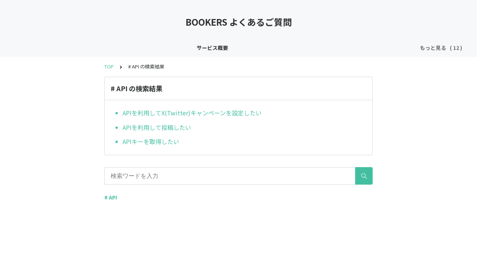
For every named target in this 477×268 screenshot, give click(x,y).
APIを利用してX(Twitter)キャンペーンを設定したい (192, 112)
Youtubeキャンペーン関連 (345, 47)
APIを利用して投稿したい (157, 127)
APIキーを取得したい (151, 141)
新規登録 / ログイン (127, 47)
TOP (109, 66)
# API (110, 197)
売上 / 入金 (399, 47)
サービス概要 (31, 47)
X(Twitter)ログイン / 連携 (192, 47)
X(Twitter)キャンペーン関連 (268, 47)
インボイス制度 (75, 47)
